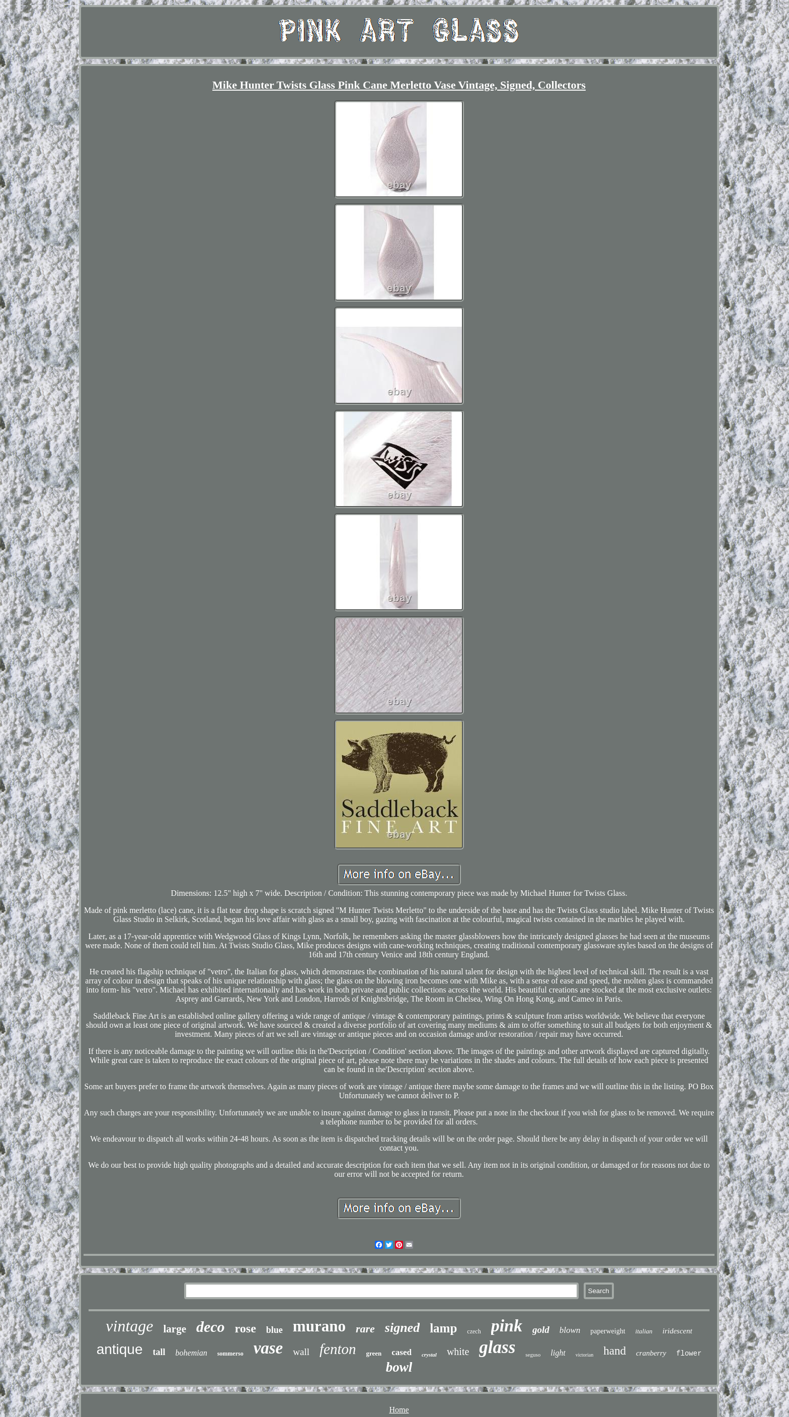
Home (399, 1409)
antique (120, 1349)
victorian (585, 1355)
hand (614, 1350)
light (557, 1353)
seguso (532, 1355)
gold (540, 1329)
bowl (399, 1367)
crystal (429, 1355)
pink (506, 1325)
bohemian (191, 1353)
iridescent (677, 1331)
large (174, 1329)
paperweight (607, 1331)
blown (570, 1330)
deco (210, 1326)
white (458, 1351)
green (373, 1353)
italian (644, 1331)
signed (402, 1327)
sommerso (230, 1353)
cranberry (651, 1353)
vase (268, 1348)
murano (319, 1326)
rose (245, 1328)
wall (301, 1352)
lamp (443, 1328)
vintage (129, 1326)
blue (274, 1330)
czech (474, 1331)
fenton (338, 1349)
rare (365, 1328)
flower (688, 1354)
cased (401, 1352)
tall (159, 1352)
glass (497, 1347)
